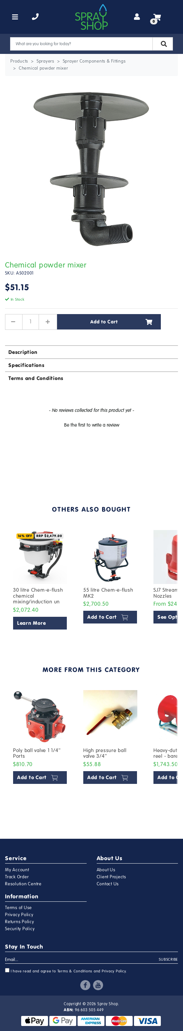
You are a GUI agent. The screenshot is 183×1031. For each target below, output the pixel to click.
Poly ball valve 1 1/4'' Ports (37, 753)
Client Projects (111, 877)
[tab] (91, 351)
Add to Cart (121, 322)
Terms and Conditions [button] (35, 378)
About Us (106, 870)
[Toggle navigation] (15, 17)
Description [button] (22, 352)
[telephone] (35, 17)
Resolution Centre (23, 884)
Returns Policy (19, 922)
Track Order (17, 877)
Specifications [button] (26, 365)
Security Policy (20, 929)
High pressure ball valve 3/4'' (105, 753)
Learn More (31, 623)
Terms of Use (18, 907)
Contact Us (108, 884)
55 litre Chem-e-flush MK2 (108, 593)
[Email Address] (82, 960)
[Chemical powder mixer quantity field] (30, 321)
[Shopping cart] (157, 17)
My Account (17, 870)
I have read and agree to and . (66, 970)
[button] (91, 424)
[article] (40, 581)
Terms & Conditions (75, 971)
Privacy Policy (19, 914)
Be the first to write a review (91, 425)
